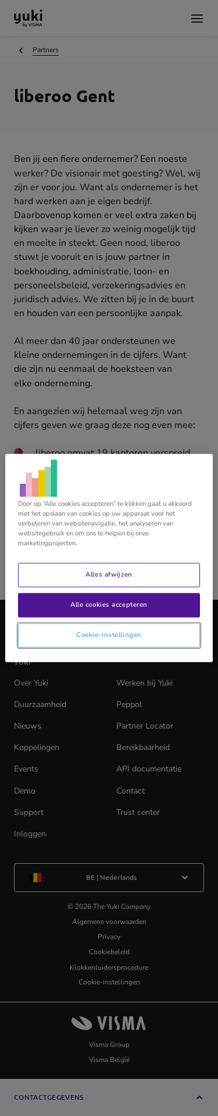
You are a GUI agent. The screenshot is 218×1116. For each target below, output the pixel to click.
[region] (108, 558)
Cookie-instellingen (109, 635)
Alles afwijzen (108, 574)
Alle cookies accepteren (109, 605)
